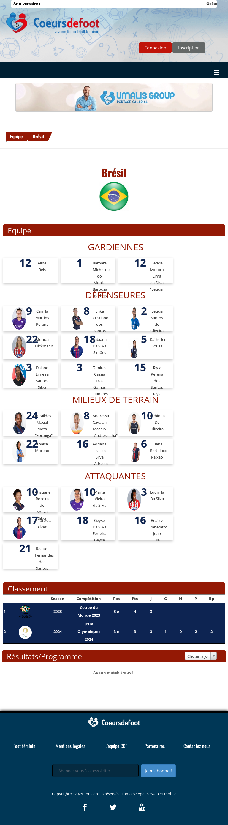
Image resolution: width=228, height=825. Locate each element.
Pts (135, 598)
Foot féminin (24, 746)
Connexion (155, 48)
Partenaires (155, 746)
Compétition (89, 598)
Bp (211, 598)
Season (57, 598)
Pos (116, 598)
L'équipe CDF (116, 746)
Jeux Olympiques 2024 (88, 631)
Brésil (38, 136)
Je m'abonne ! (158, 771)
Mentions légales (70, 746)
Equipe (16, 136)
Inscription (189, 48)
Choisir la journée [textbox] (201, 656)
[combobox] (201, 656)
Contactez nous (196, 746)
